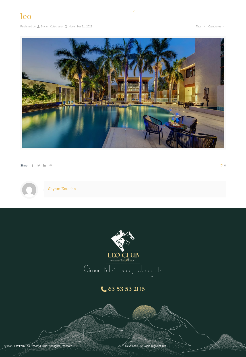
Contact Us (203, 10)
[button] (123, 289)
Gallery (180, 10)
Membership (59, 10)
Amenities (26, 10)
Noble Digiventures (154, 346)
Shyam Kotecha (50, 26)
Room (88, 10)
